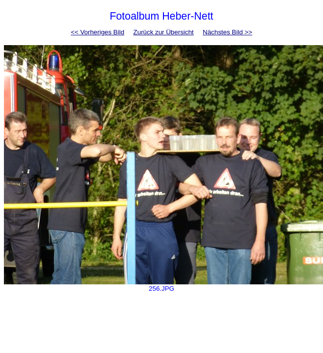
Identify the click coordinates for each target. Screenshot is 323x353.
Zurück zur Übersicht (164, 32)
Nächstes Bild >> (227, 32)
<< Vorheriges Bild (97, 32)
